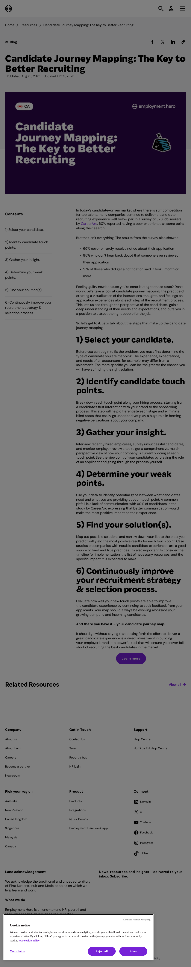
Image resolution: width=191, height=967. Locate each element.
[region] (78, 937)
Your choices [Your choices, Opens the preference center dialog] (17, 951)
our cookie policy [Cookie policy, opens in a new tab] (29, 940)
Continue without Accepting (136, 919)
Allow (133, 951)
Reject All (102, 951)
